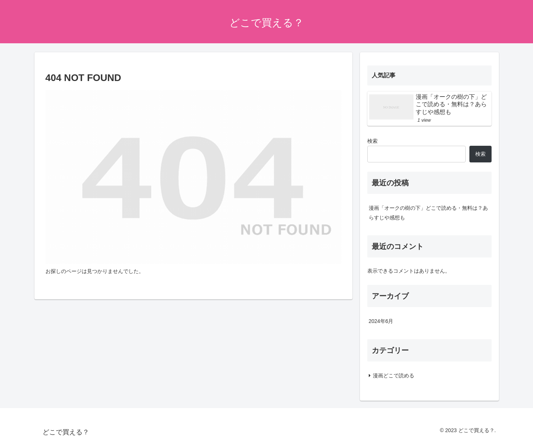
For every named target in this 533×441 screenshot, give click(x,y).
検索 (372, 141)
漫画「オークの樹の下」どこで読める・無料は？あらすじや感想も (428, 212)
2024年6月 (381, 321)
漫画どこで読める (393, 375)
